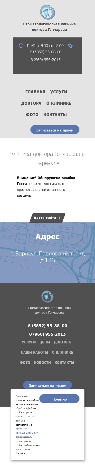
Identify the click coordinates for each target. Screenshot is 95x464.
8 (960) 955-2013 (46, 59)
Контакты (55, 114)
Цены (44, 342)
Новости (42, 362)
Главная (35, 92)
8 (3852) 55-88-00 (45, 52)
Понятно (59, 399)
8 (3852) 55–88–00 (47, 325)
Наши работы (34, 352)
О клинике (59, 103)
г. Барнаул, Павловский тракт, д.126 (47, 257)
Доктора (31, 103)
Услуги (58, 92)
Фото (32, 114)
